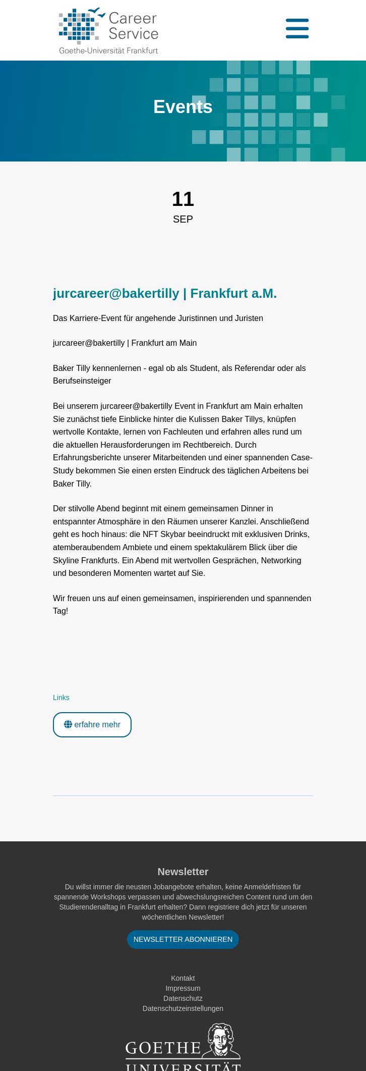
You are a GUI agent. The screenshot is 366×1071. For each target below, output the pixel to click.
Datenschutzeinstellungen (183, 1008)
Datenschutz (183, 998)
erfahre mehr (92, 724)
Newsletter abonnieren (183, 939)
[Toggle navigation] (296, 30)
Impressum (182, 988)
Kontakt (183, 978)
